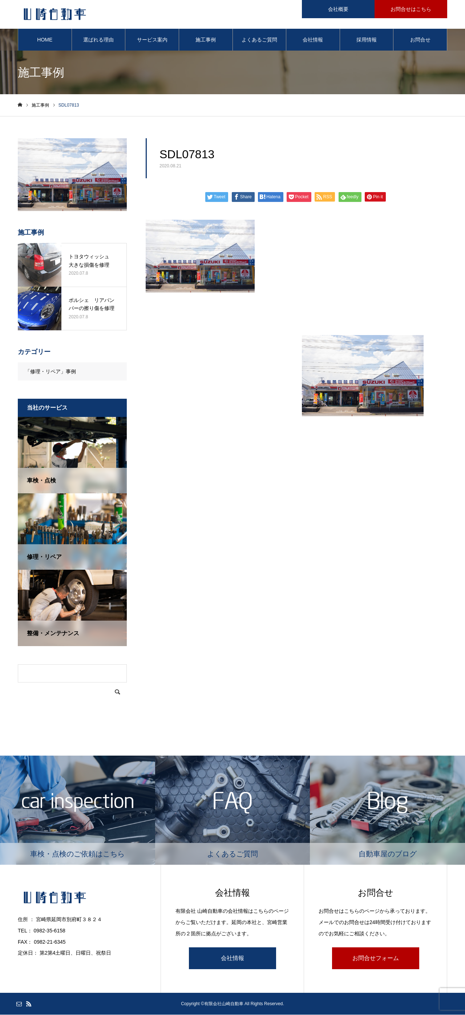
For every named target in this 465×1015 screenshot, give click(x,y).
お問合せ (420, 40)
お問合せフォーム (375, 958)
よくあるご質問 (259, 40)
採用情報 (366, 40)
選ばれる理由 (98, 40)
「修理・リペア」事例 (50, 372)
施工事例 (205, 40)
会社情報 (313, 40)
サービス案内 (152, 40)
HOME (44, 40)
